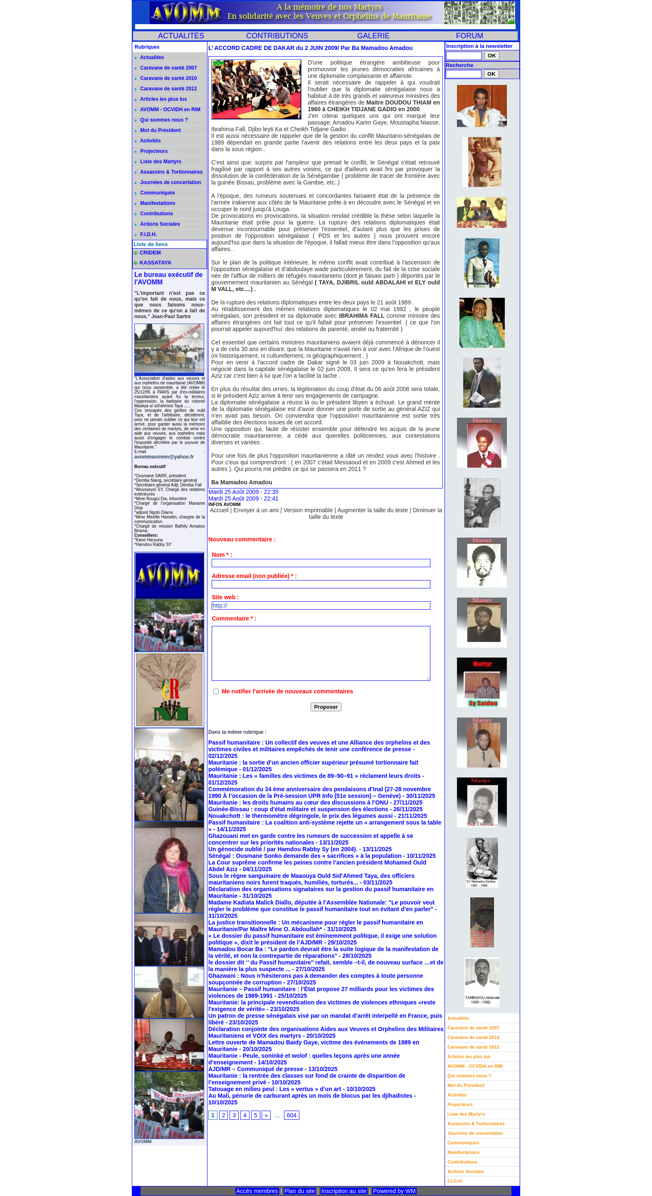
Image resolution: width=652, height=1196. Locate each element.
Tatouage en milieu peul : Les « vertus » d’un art (274, 1089)
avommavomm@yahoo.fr (164, 457)
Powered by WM (394, 1191)
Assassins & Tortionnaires (169, 172)
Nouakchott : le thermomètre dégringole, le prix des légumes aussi (300, 815)
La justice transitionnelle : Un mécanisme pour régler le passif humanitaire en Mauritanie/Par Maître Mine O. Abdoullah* (315, 925)
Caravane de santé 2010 (166, 78)
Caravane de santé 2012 (166, 89)
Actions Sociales (157, 224)
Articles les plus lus (161, 99)
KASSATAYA (156, 262)
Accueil (219, 510)
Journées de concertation (168, 182)
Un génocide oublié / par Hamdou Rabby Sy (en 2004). (283, 849)
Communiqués (155, 193)
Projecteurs (151, 151)
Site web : (225, 597)
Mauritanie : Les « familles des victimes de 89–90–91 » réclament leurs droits (314, 775)
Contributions (154, 214)
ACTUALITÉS (181, 36)
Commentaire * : (234, 618)
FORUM (469, 36)
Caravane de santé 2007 (166, 68)
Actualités (149, 57)
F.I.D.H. (146, 234)
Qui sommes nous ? (161, 120)
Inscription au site (344, 1191)
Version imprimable (308, 510)
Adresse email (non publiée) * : (254, 576)
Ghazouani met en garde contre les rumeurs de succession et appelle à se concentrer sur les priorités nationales (310, 839)
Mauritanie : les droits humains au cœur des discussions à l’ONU (298, 802)
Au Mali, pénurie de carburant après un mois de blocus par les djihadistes (310, 1095)
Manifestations (155, 203)
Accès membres (257, 1191)
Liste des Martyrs (158, 161)
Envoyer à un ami (256, 510)
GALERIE (373, 36)
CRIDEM (150, 252)
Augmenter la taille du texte (372, 510)
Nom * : (222, 554)
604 (291, 1115)
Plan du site (299, 1191)
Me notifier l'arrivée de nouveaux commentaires (287, 691)
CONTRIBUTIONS (277, 36)
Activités (148, 141)
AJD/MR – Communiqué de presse (255, 1069)
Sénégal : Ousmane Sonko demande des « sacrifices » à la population (304, 855)
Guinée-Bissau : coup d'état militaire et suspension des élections (298, 809)
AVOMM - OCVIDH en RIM (167, 109)
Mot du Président (158, 130)
